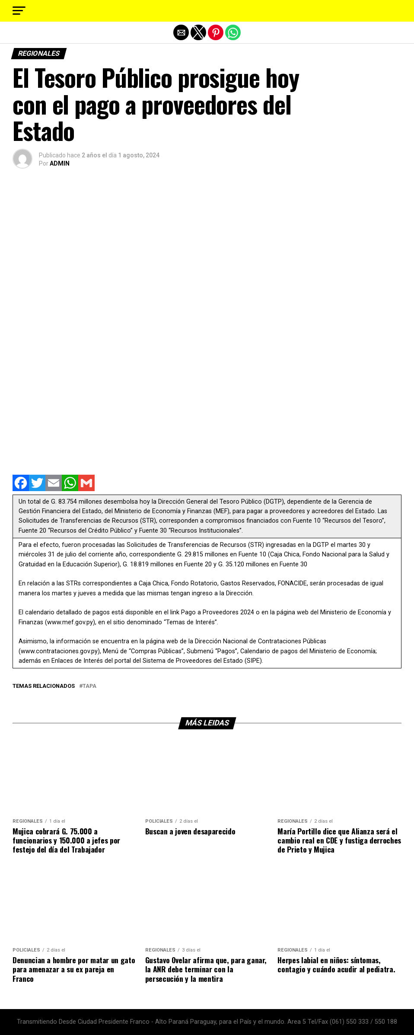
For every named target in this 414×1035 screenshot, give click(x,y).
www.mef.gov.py (70, 622)
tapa (89, 686)
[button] (19, 10)
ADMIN (60, 163)
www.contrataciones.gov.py (59, 651)
